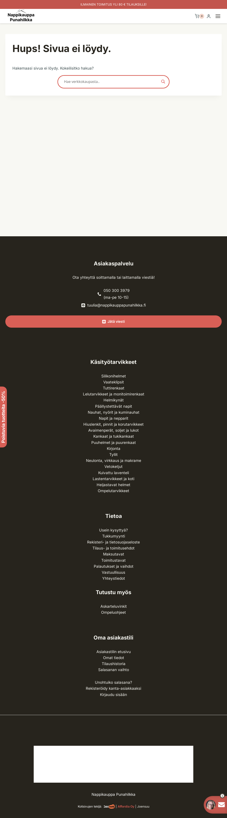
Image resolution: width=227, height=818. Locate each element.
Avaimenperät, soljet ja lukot (113, 430)
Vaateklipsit (113, 382)
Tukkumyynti (113, 536)
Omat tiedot (113, 658)
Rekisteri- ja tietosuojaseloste (113, 542)
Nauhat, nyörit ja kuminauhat (113, 412)
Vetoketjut (113, 466)
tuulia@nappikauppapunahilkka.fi (116, 305)
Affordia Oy (126, 806)
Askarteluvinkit (113, 606)
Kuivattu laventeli (113, 473)
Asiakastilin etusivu (113, 652)
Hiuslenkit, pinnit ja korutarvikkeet (113, 424)
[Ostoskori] (199, 16)
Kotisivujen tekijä (89, 806)
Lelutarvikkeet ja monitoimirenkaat (113, 394)
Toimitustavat (113, 560)
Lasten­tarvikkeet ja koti (113, 479)
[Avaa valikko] (220, 16)
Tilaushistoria (113, 664)
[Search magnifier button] (163, 81)
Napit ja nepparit (113, 418)
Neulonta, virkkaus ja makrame (113, 460)
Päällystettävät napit (113, 406)
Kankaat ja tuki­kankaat (113, 436)
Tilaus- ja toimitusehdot (113, 548)
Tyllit (113, 454)
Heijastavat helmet (113, 485)
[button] (214, 795)
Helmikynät (114, 400)
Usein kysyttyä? (113, 530)
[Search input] (111, 81)
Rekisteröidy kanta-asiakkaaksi (113, 688)
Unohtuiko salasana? (113, 682)
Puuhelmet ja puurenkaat (113, 442)
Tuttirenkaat (113, 388)
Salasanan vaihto (113, 670)
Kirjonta (113, 448)
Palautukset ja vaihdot (113, 566)
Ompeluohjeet (113, 612)
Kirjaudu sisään (113, 694)
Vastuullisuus (113, 572)
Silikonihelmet (113, 376)
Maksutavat (113, 554)
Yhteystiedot (113, 578)
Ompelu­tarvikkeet (113, 491)
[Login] (208, 16)
